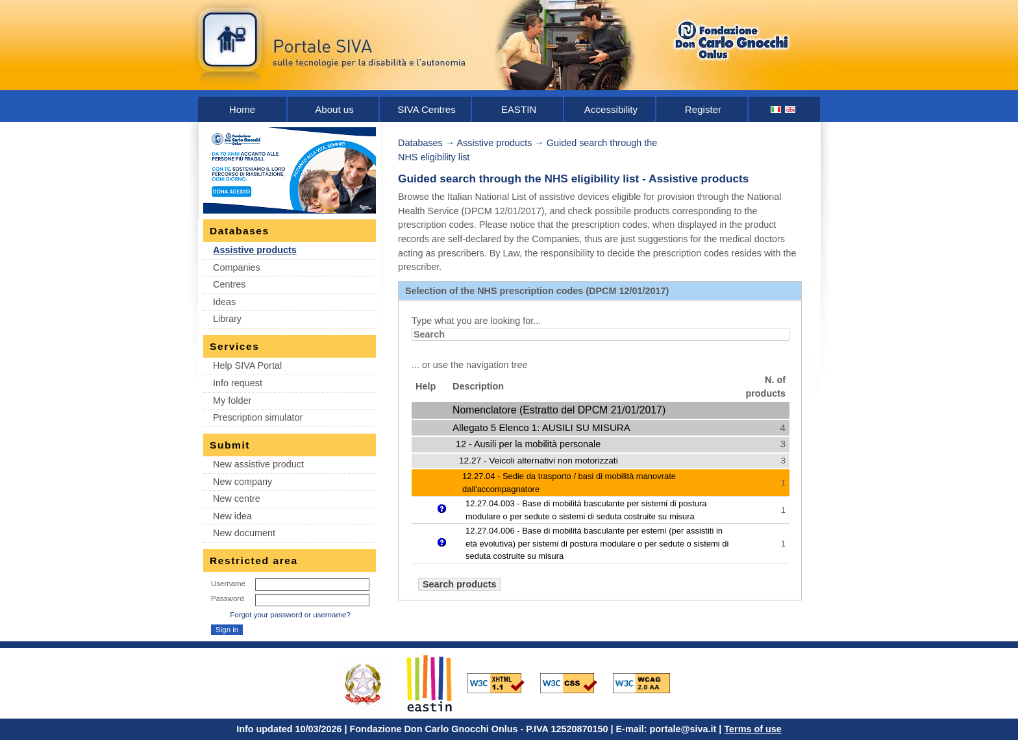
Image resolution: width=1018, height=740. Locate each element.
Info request (237, 383)
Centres (229, 284)
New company (242, 481)
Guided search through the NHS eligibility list (518, 178)
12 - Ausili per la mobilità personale (528, 444)
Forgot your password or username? (290, 615)
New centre (236, 498)
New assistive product (258, 464)
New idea (232, 516)
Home (242, 109)
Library (227, 319)
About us (334, 109)
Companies (236, 267)
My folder (232, 400)
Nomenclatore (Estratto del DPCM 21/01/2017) (559, 409)
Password (227, 598)
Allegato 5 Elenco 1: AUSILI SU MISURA (541, 427)
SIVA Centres (426, 109)
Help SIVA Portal (247, 365)
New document (244, 533)
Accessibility (611, 109)
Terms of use (753, 729)
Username (228, 583)
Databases (420, 143)
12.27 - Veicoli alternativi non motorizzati (538, 460)
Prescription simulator (258, 417)
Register (703, 109)
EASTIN (519, 109)
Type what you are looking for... (476, 320)
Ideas (224, 302)
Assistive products (255, 250)
